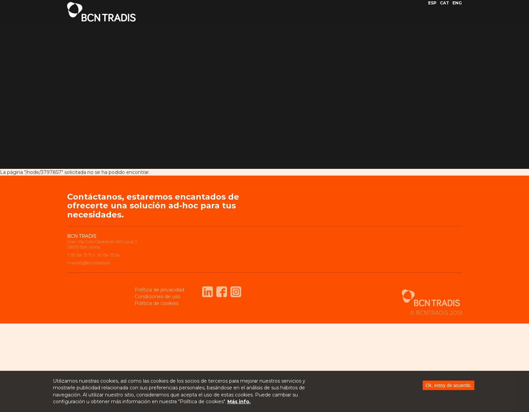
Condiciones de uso (157, 296)
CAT (444, 7)
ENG (457, 7)
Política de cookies (156, 303)
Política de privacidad (159, 290)
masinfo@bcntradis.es (88, 262)
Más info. (239, 402)
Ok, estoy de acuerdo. (448, 385)
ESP (432, 7)
